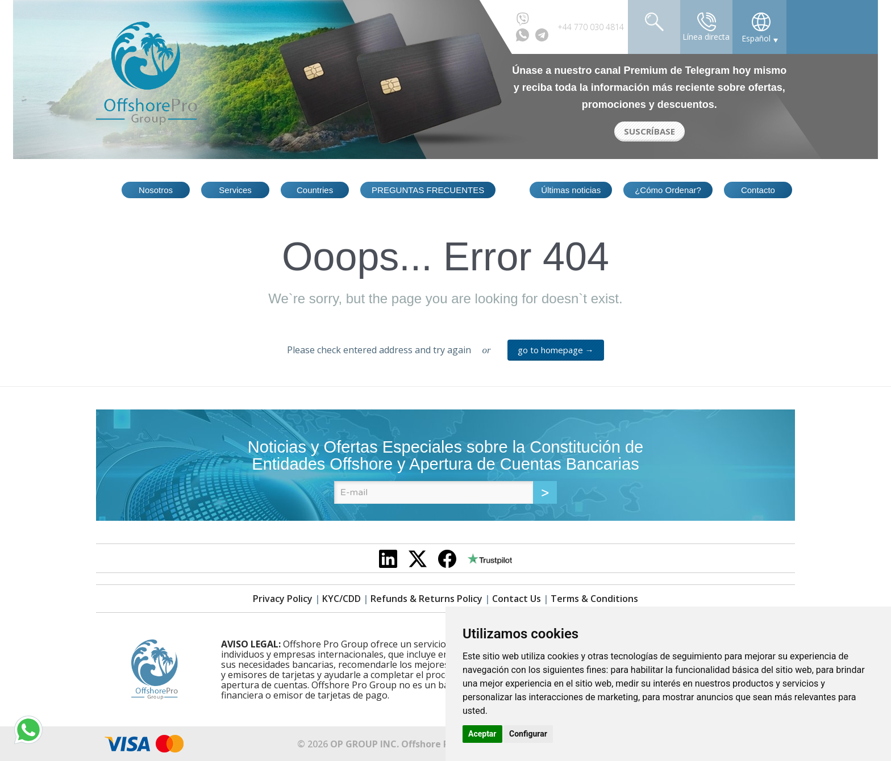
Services (235, 190)
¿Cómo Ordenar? (668, 190)
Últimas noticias (571, 190)
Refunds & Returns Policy (426, 598)
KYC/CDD (341, 598)
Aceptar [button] (482, 733)
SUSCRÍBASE (649, 131)
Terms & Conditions (594, 598)
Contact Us (516, 598)
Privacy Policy (283, 598)
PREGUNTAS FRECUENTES (428, 190)
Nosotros (156, 190)
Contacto (758, 190)
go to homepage (556, 350)
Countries (315, 190)
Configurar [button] (528, 733)
